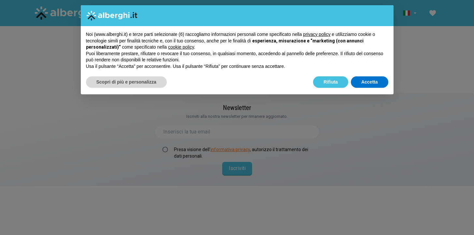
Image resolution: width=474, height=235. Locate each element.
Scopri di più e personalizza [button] (126, 82)
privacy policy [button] (316, 34)
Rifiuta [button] (330, 82)
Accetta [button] (369, 82)
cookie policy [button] (181, 47)
